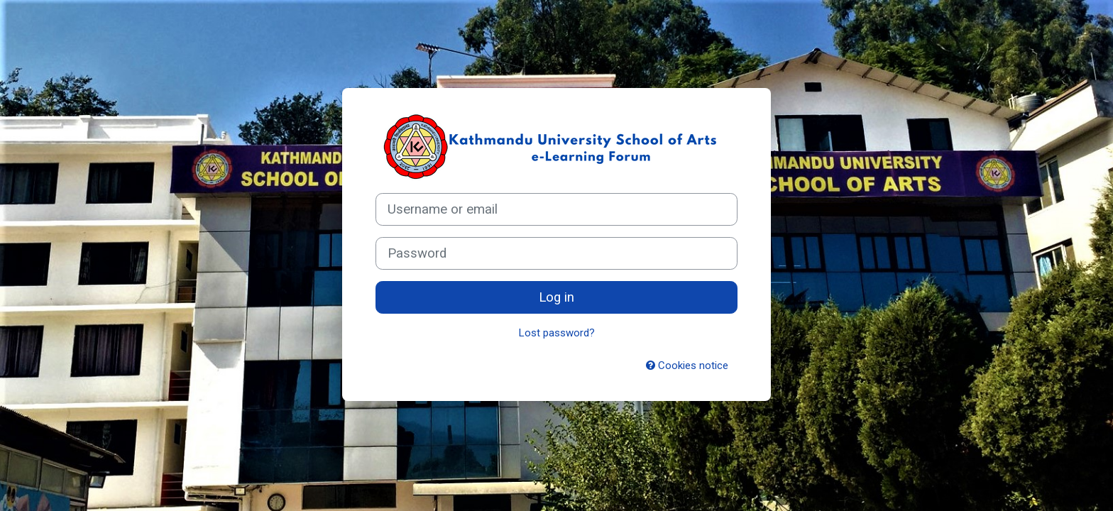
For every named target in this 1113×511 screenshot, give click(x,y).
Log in (556, 297)
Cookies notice (687, 365)
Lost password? (557, 332)
